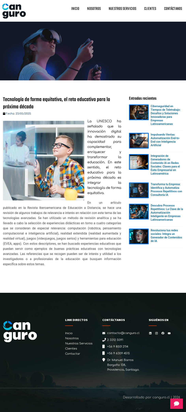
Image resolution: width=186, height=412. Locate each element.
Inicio (75, 9)
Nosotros (94, 9)
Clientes (150, 9)
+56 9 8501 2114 (117, 346)
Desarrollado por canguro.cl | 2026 (151, 397)
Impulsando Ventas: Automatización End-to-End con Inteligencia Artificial (165, 140)
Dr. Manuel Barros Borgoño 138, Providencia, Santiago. (123, 364)
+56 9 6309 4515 (118, 353)
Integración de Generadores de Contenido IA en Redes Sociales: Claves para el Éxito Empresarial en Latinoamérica (165, 164)
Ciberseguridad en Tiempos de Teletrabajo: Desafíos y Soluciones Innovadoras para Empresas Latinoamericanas (165, 115)
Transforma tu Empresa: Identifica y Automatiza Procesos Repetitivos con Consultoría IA (166, 189)
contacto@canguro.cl (123, 333)
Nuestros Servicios (122, 9)
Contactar (72, 353)
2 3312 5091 (115, 340)
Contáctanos (173, 9)
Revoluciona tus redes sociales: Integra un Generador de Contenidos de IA (166, 236)
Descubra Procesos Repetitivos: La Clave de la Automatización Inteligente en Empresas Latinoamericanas (167, 212)
